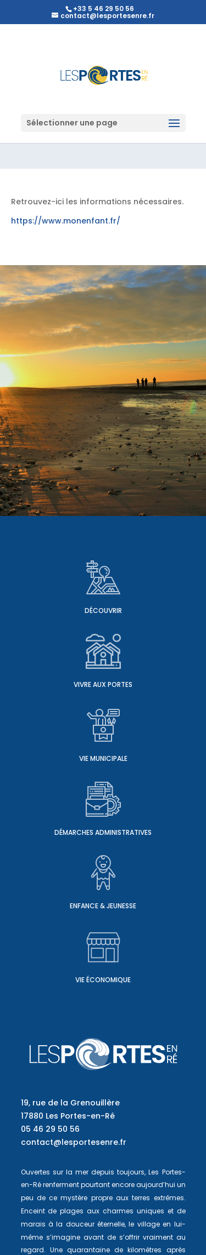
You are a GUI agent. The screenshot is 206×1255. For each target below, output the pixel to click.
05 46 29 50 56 (50, 1129)
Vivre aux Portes (103, 684)
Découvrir (103, 610)
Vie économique (103, 979)
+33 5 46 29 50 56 (103, 8)
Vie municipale (103, 758)
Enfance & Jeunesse (103, 905)
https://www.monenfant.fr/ (65, 220)
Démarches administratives (103, 832)
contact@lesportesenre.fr (73, 1142)
